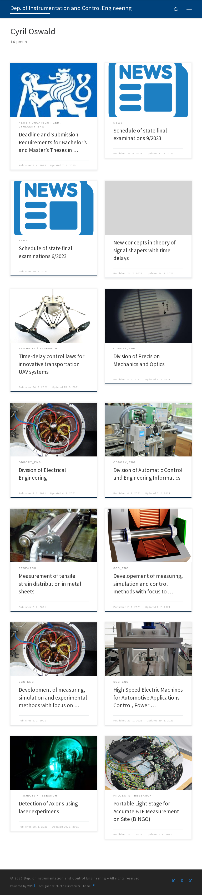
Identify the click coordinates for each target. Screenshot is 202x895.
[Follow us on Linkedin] (190, 880)
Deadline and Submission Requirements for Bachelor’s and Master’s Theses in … (53, 142)
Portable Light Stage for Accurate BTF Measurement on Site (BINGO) (146, 811)
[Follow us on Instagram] (173, 880)
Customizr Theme (79, 886)
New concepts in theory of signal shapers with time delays (144, 250)
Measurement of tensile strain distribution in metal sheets (50, 583)
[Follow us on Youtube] (181, 880)
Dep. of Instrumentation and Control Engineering (65, 878)
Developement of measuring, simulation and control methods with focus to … (148, 583)
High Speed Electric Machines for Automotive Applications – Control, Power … (148, 697)
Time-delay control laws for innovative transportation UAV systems (51, 364)
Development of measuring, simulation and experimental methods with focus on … (53, 697)
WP (31, 886)
